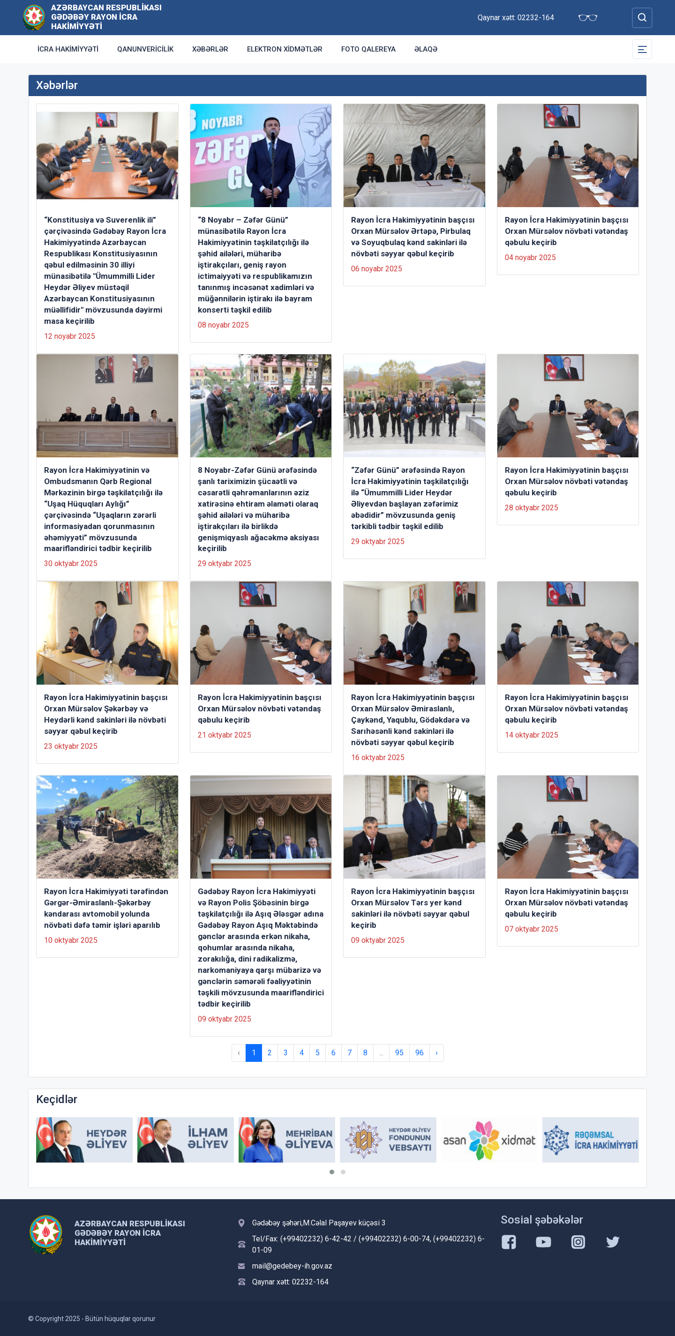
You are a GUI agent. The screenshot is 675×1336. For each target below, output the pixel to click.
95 (399, 1052)
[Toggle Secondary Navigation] (642, 49)
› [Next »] (436, 1052)
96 (419, 1052)
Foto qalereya (368, 49)
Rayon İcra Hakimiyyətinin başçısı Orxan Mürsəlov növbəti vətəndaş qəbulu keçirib (567, 231)
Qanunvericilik (145, 49)
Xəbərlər (210, 49)
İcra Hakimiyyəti (68, 49)
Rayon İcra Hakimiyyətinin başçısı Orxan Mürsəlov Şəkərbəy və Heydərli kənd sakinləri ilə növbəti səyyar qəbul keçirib (106, 714)
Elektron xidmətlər (284, 49)
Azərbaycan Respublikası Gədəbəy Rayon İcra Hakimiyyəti (106, 17)
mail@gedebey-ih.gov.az (292, 1265)
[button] (332, 1172)
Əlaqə (425, 49)
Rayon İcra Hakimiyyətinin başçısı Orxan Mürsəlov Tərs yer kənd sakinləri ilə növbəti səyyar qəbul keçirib (413, 908)
